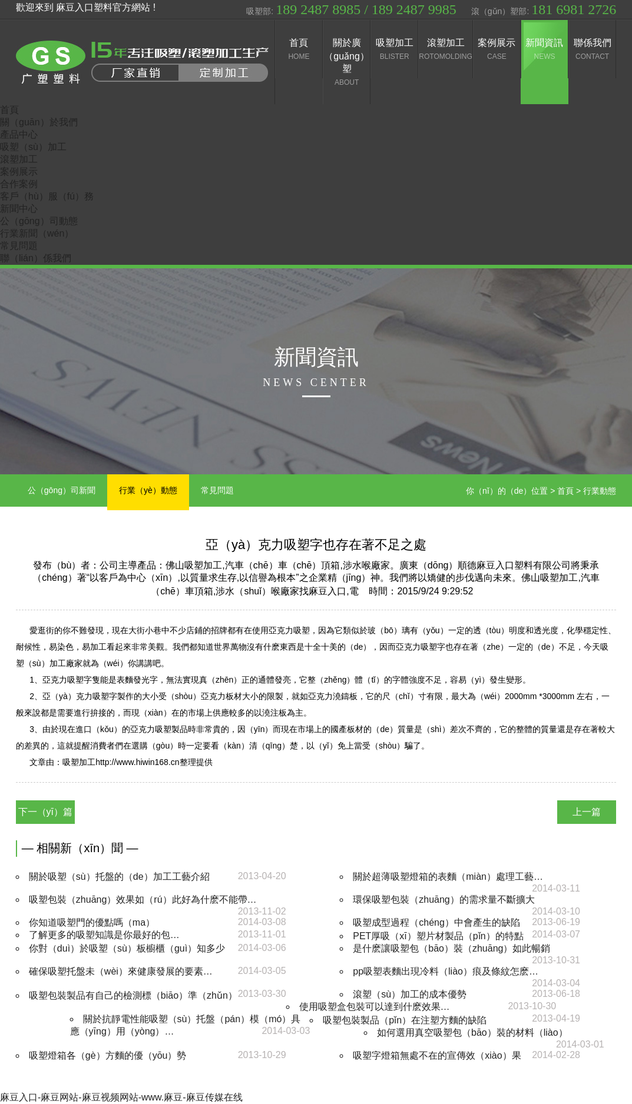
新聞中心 (19, 209)
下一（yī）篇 (45, 812)
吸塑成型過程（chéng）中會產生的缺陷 (436, 922)
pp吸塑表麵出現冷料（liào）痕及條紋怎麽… (445, 971)
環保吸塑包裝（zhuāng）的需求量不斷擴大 (444, 899)
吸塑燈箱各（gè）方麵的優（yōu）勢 (108, 1055)
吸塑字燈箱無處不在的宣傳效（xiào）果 (437, 1055)
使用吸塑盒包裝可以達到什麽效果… (374, 1007)
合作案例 (19, 184)
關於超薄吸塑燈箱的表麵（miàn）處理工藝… (448, 877)
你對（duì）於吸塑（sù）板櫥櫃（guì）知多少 (127, 948)
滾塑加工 (19, 159)
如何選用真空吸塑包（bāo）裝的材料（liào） (472, 1032)
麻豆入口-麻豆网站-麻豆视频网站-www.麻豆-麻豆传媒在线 (121, 1097)
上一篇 (587, 812)
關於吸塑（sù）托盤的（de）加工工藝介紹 (119, 877)
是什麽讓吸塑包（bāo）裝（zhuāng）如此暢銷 (451, 948)
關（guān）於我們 (39, 122)
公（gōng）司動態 (39, 221)
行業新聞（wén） (37, 233)
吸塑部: (351, 9)
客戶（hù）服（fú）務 (47, 196)
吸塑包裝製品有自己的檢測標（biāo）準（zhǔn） (133, 995)
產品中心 (19, 134)
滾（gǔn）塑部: (543, 9)
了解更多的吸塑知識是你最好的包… (104, 935)
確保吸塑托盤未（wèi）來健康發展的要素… (121, 971)
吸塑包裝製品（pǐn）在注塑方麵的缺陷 (405, 1020)
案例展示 (19, 172)
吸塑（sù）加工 (33, 147)
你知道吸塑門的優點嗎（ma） (92, 922)
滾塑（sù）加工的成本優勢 (409, 994)
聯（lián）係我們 (35, 258)
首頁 (9, 110)
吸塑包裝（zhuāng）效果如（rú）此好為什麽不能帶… (143, 899)
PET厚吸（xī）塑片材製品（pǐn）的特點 (438, 936)
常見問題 (19, 246)
